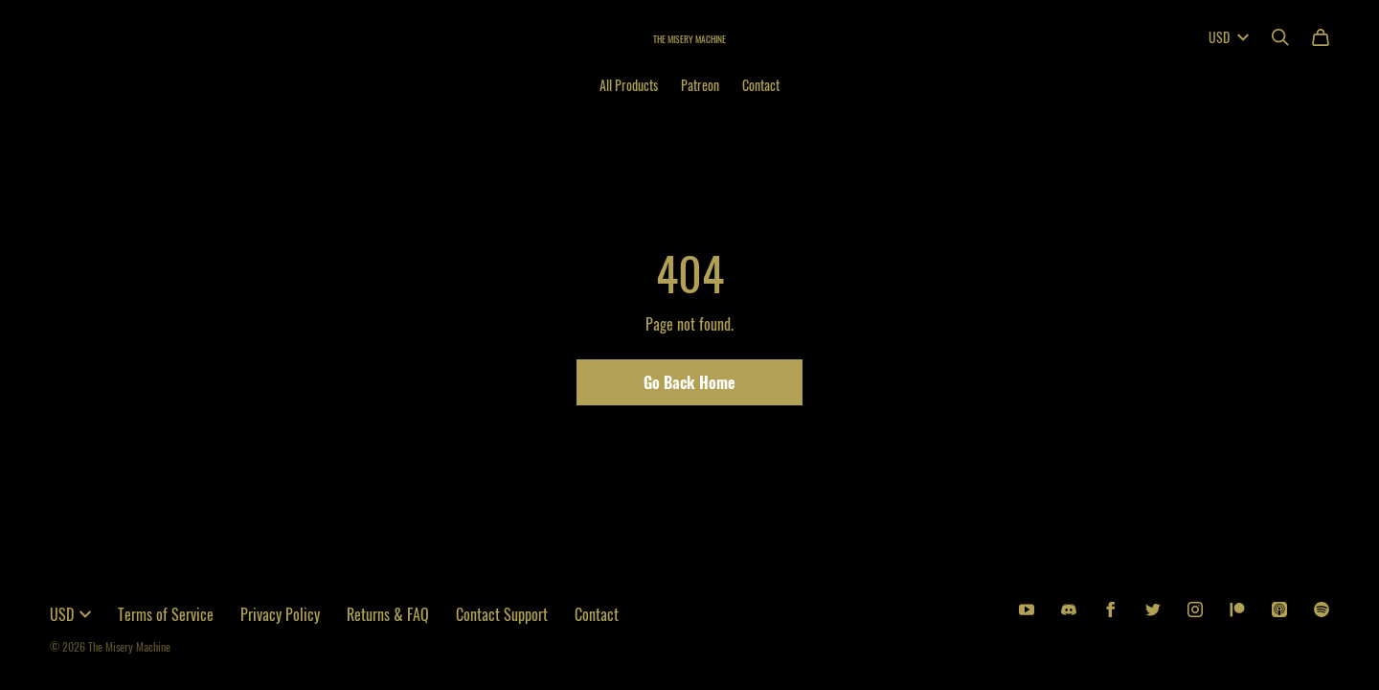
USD (1229, 37)
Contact (761, 85)
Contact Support (502, 614)
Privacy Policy (280, 614)
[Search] (1280, 37)
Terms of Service (166, 614)
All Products (628, 85)
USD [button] (70, 614)
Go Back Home (689, 382)
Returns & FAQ (388, 614)
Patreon (700, 85)
